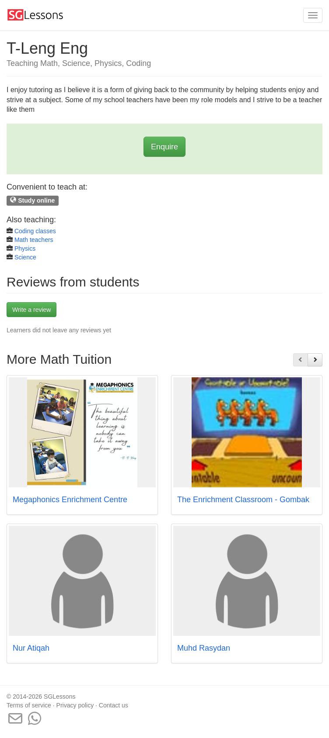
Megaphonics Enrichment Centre (70, 499)
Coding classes (35, 231)
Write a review (31, 309)
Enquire (164, 146)
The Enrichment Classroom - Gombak (243, 499)
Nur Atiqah (31, 648)
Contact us (113, 705)
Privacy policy (75, 705)
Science (25, 257)
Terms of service (29, 705)
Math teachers (33, 239)
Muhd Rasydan (203, 648)
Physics (24, 248)
